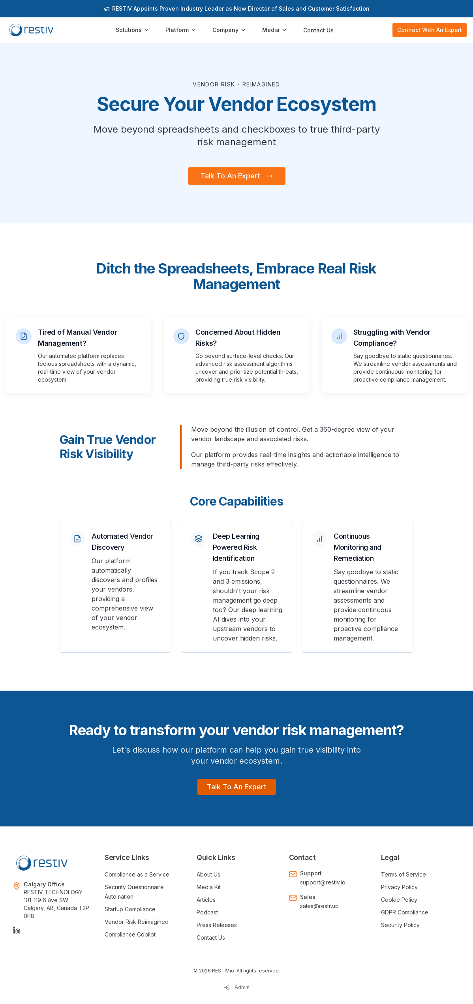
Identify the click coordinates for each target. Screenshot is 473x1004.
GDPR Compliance (404, 912)
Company (229, 29)
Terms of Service (403, 874)
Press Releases (217, 925)
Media (274, 29)
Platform (181, 29)
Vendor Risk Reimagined (137, 921)
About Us (208, 874)
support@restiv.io (322, 882)
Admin (236, 987)
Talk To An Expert (237, 176)
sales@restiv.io (319, 906)
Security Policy (400, 925)
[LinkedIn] (17, 930)
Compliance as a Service (137, 874)
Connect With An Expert (429, 29)
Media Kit (209, 887)
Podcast (207, 912)
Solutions (133, 29)
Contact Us (318, 30)
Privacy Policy (399, 887)
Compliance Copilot (130, 934)
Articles (206, 899)
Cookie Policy (399, 899)
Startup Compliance (130, 909)
